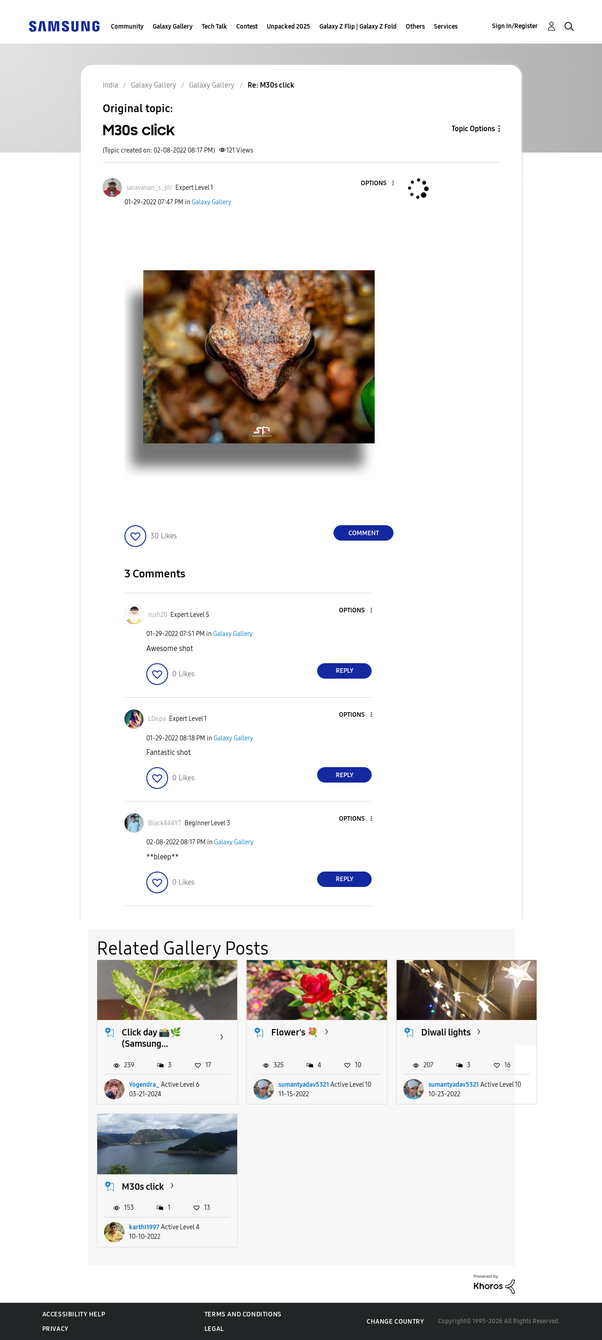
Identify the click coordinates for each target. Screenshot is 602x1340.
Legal (214, 1329)
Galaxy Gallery (173, 26)
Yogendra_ (144, 1085)
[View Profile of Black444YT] (164, 823)
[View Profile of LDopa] (157, 719)
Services (446, 26)
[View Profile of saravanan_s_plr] (149, 188)
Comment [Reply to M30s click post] (363, 533)
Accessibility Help (73, 1314)
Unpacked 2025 (288, 26)
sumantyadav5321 (304, 1085)
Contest (247, 26)
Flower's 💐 (294, 1032)
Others (415, 26)
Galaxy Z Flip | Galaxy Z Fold (358, 26)
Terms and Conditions (243, 1314)
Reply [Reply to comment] (344, 671)
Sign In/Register (515, 26)
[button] (378, 183)
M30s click (143, 1186)
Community (127, 26)
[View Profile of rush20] (157, 615)
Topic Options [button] (473, 128)
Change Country (395, 1321)
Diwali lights (446, 1032)
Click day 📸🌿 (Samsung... (151, 1038)
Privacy (55, 1329)
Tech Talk (214, 26)
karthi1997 (144, 1227)
